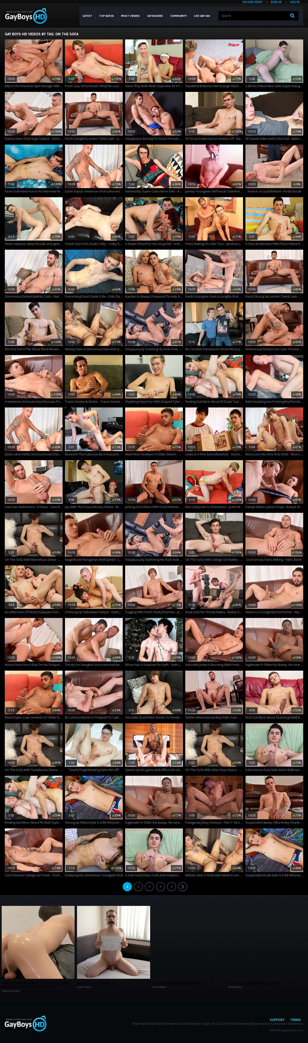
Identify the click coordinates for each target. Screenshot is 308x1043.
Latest (87, 15)
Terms (295, 1020)
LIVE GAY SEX (202, 15)
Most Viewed (130, 15)
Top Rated (106, 15)
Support (277, 1020)
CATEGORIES (155, 15)
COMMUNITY (178, 15)
